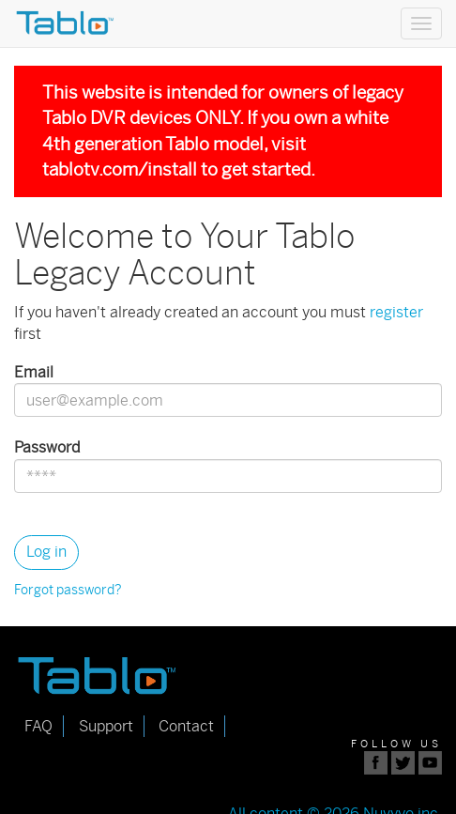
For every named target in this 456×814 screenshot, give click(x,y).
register (396, 312)
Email (33, 372)
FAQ (38, 726)
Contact (186, 726)
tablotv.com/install (119, 169)
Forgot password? (68, 589)
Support (106, 726)
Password (47, 447)
